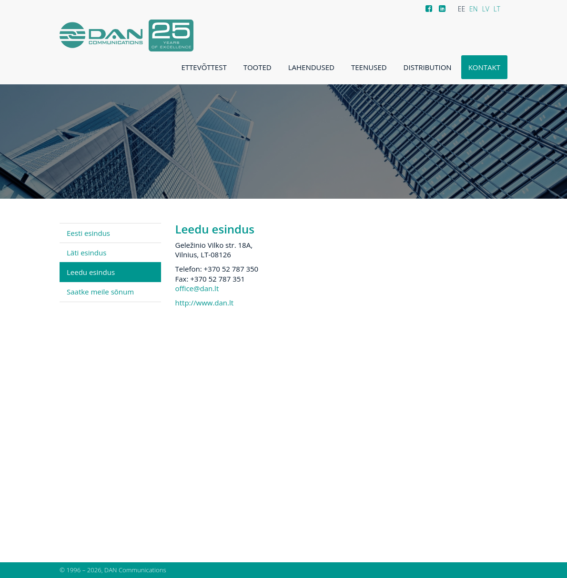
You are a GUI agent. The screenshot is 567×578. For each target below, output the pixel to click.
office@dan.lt (197, 288)
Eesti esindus (88, 233)
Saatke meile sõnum (100, 291)
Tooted (257, 67)
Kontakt (484, 67)
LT (496, 8)
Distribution (428, 67)
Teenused (369, 67)
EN (473, 8)
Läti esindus (86, 252)
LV (485, 8)
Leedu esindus (91, 272)
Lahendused (311, 67)
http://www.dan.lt (204, 302)
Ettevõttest (204, 67)
